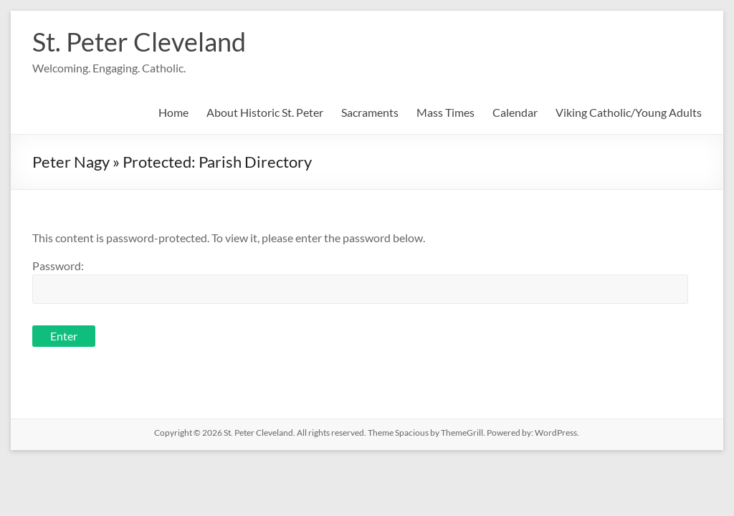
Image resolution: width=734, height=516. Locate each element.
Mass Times (445, 112)
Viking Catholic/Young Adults (629, 112)
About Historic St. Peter (264, 112)
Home (173, 112)
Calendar (515, 112)
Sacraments (370, 112)
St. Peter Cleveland (139, 41)
